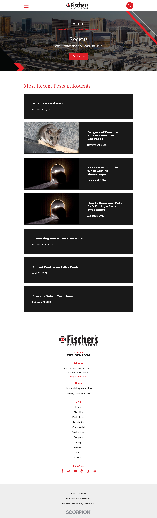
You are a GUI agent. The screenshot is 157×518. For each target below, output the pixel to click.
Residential (78, 422)
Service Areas (78, 432)
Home (78, 407)
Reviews (78, 447)
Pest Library (78, 417)
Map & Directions (78, 376)
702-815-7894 (78, 355)
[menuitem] (66, 504)
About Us (78, 412)
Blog (78, 442)
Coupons (78, 437)
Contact (78, 457)
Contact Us (78, 56)
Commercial (78, 427)
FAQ (78, 452)
